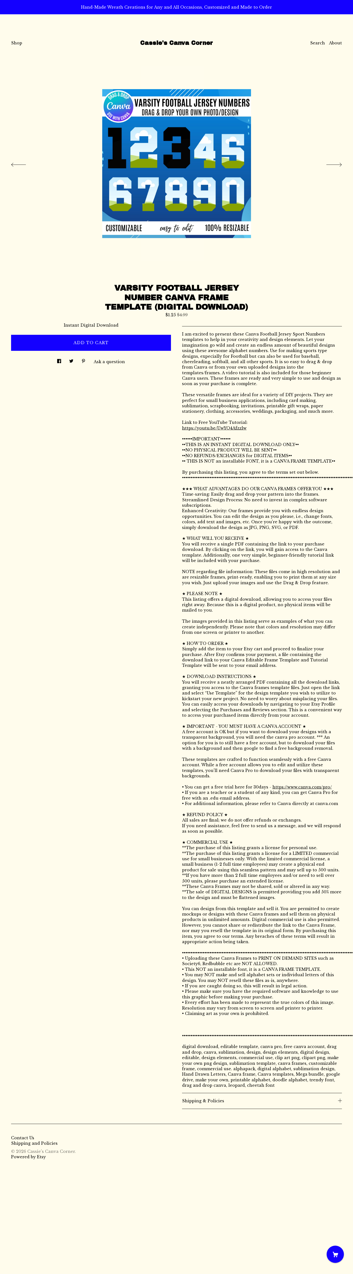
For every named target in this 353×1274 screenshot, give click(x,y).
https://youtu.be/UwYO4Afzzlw (214, 428)
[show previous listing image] (23, 163)
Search (317, 42)
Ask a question (109, 361)
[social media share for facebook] (59, 360)
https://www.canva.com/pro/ (302, 787)
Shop (16, 42)
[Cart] (335, 1254)
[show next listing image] (329, 163)
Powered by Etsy (28, 1156)
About (335, 42)
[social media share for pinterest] (83, 360)
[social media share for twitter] (71, 360)
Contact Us (22, 1137)
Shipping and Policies (34, 1143)
